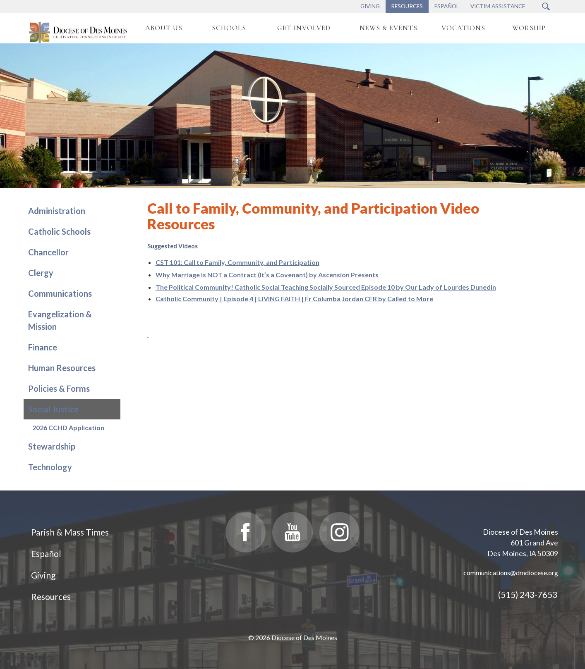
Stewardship (51, 446)
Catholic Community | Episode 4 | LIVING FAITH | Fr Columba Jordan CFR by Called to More (294, 298)
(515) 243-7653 (527, 594)
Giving (43, 575)
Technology (50, 467)
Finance (42, 347)
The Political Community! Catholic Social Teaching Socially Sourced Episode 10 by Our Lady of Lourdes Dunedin (326, 287)
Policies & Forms (59, 388)
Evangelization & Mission (60, 320)
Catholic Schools (59, 231)
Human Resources (62, 368)
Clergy (40, 273)
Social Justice (53, 409)
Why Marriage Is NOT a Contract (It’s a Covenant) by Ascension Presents (267, 275)
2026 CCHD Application (68, 427)
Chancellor (48, 252)
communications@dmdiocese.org (510, 572)
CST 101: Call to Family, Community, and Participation (237, 262)
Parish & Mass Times (70, 532)
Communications (60, 293)
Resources (51, 596)
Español (46, 553)
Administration (56, 211)
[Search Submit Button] (545, 6)
